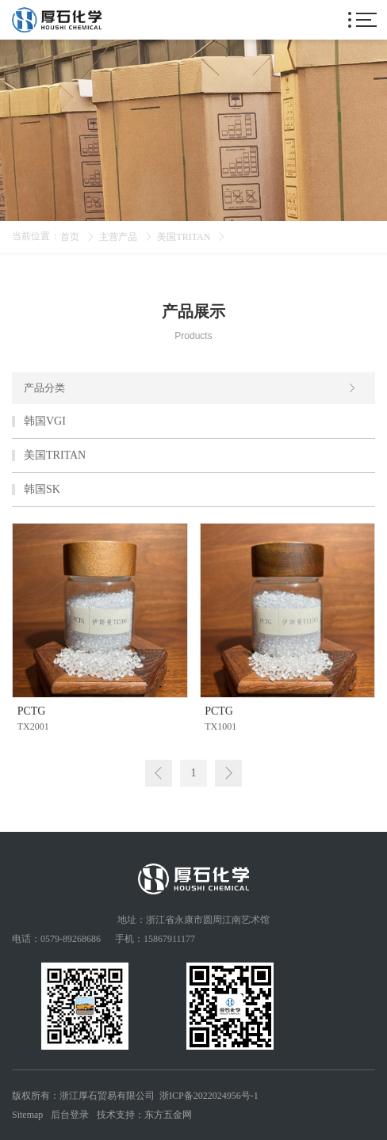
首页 (69, 236)
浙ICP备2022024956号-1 (209, 1095)
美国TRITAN (183, 236)
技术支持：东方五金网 (144, 1114)
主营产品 (118, 236)
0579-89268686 (70, 938)
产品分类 (190, 388)
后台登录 (70, 1114)
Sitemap (27, 1114)
